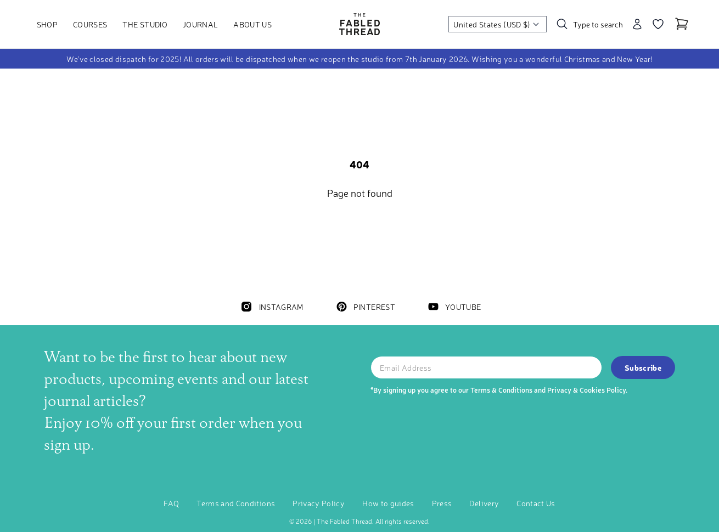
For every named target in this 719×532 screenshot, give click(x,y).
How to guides (388, 503)
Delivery (484, 503)
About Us (252, 24)
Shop (47, 24)
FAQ (171, 503)
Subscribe (643, 367)
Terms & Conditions (501, 389)
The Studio (144, 24)
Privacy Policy (319, 503)
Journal (200, 24)
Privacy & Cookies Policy (586, 389)
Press (442, 503)
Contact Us (535, 503)
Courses (90, 24)
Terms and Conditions (235, 503)
